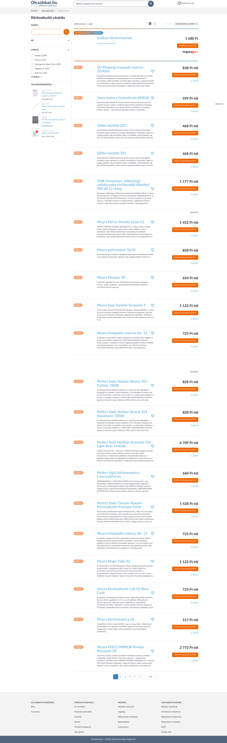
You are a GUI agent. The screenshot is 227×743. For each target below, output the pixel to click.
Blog (33, 707)
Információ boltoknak (170, 712)
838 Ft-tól (190, 68)
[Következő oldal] (156, 676)
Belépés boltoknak (169, 707)
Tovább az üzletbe (187, 46)
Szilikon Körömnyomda (114, 38)
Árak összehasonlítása (185, 75)
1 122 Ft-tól (189, 306)
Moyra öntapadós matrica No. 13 (122, 533)
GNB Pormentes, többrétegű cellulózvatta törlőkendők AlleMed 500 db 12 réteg (123, 185)
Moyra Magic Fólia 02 (113, 561)
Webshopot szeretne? (171, 722)
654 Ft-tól (190, 278)
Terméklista (79, 732)
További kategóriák (82, 727)
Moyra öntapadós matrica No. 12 (122, 333)
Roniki (37, 56)
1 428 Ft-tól (189, 504)
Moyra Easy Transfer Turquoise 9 (121, 305)
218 (150, 677)
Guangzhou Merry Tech (45, 64)
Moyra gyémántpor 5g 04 (116, 250)
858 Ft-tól (190, 250)
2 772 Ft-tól (189, 648)
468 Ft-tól (190, 126)
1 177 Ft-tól (189, 181)
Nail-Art (38, 73)
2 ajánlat (194, 81)
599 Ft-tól (190, 98)
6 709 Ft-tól (189, 443)
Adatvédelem (123, 722)
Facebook (35, 712)
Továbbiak (36, 77)
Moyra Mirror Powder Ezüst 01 (120, 222)
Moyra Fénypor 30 (111, 277)
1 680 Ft (191, 38)
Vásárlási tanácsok (126, 707)
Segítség (121, 712)
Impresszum (123, 727)
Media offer (166, 732)
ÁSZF (163, 727)
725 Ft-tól (190, 333)
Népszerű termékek (83, 712)
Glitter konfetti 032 (111, 125)
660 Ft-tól (190, 473)
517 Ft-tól (190, 620)
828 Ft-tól (190, 382)
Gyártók (78, 717)
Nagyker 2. (39, 69)
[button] (186, 3)
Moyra (38, 60)
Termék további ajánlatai (106, 43)
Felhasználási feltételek (128, 717)
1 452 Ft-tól (189, 222)
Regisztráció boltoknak (171, 717)
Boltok (77, 722)
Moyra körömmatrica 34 (115, 619)
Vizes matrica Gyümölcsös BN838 (123, 98)
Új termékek (79, 707)
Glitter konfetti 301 (111, 153)
